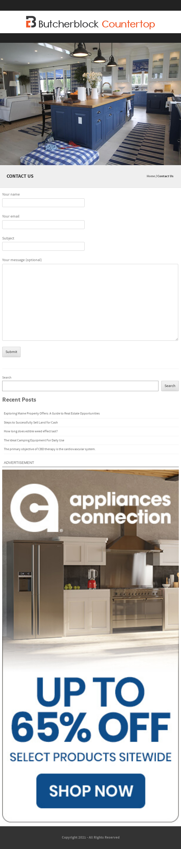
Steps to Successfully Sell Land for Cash (31, 423)
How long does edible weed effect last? (31, 431)
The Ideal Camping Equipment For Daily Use (34, 440)
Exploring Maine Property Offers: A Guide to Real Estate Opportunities (52, 413)
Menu (90, 38)
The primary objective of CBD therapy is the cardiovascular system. (50, 449)
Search (7, 378)
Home (151, 176)
